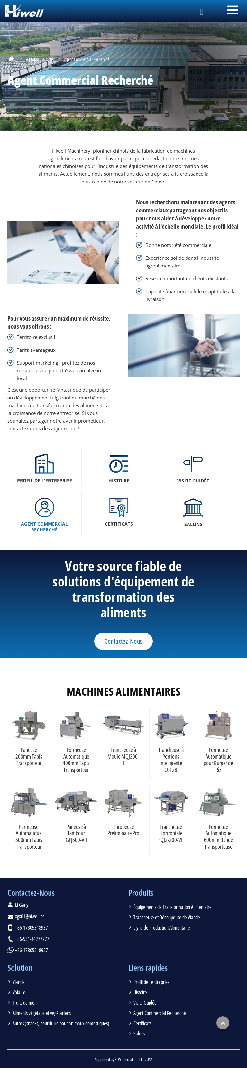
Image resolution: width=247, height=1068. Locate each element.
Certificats (142, 1023)
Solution (19, 967)
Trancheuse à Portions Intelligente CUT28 (171, 759)
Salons (139, 1033)
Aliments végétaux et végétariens (42, 1012)
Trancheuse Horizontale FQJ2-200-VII (171, 833)
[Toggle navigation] (233, 10)
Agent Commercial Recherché (159, 1012)
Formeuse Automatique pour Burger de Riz (218, 759)
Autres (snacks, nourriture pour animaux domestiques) (61, 1023)
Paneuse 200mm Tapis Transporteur (28, 756)
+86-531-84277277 (32, 938)
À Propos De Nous (40, 59)
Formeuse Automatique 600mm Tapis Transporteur (28, 836)
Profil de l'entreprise (151, 982)
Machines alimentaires (123, 691)
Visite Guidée (145, 1002)
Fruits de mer (24, 1002)
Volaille (19, 992)
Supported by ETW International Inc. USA (123, 1059)
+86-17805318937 (31, 927)
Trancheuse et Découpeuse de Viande (166, 917)
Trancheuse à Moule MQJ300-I (123, 756)
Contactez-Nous (31, 892)
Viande (19, 982)
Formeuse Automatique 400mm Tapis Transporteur (76, 759)
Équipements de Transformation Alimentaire (172, 907)
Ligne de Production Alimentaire (161, 927)
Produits (140, 892)
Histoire (140, 992)
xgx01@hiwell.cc (29, 916)
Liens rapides (148, 967)
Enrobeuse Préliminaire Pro (123, 830)
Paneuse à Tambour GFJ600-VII (76, 833)
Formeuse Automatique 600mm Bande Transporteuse (218, 836)
